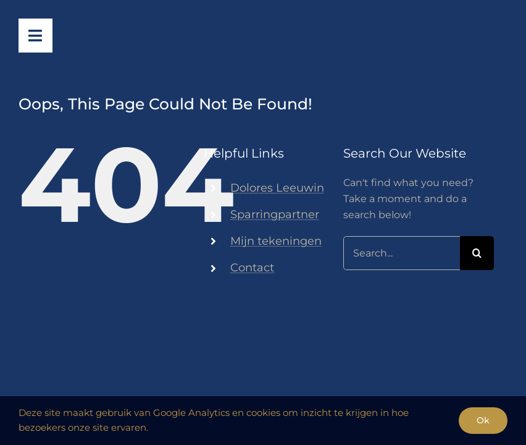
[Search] (477, 253)
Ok (483, 420)
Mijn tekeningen (276, 241)
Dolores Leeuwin (277, 188)
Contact (252, 267)
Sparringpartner (274, 214)
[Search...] (401, 253)
